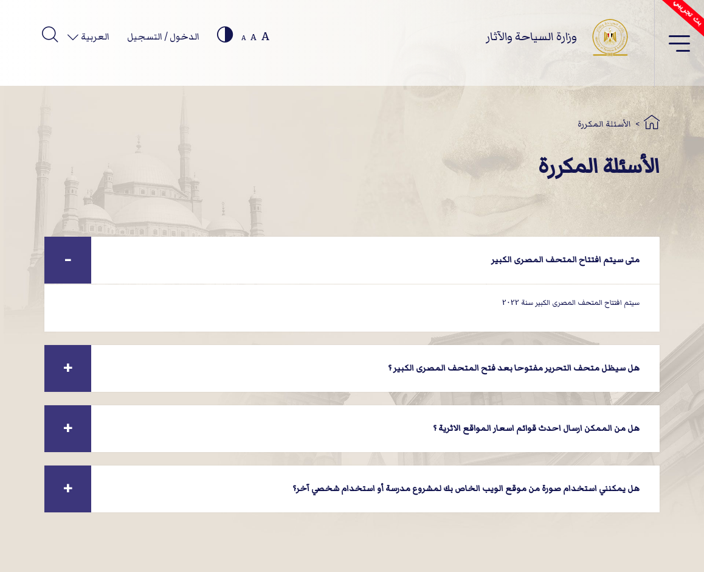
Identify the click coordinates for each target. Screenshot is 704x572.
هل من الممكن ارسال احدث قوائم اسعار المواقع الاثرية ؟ (536, 428)
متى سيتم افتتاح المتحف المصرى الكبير (565, 259)
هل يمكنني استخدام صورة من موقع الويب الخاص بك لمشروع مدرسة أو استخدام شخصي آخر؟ (466, 488)
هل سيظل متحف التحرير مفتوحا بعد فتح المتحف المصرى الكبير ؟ (514, 367)
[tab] (352, 260)
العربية (94, 36)
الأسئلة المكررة (604, 123)
